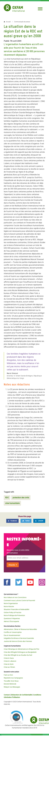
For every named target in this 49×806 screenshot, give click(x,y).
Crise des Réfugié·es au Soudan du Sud (18, 655)
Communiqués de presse (22, 22)
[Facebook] (12, 521)
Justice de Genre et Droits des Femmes (18, 641)
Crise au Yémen (9, 667)
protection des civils (21, 497)
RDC (7, 497)
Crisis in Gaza (9, 658)
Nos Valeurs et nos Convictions (15, 597)
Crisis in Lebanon (10, 661)
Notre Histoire (9, 606)
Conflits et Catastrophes (13, 632)
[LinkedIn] (39, 521)
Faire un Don (8, 675)
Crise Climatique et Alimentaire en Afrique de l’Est (21, 649)
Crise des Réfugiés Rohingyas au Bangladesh (20, 652)
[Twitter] (25, 521)
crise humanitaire (12, 503)
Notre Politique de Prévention (14, 615)
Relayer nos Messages (12, 687)
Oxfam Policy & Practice (12, 612)
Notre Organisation (11, 603)
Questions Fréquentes (12, 618)
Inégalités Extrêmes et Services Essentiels (19, 638)
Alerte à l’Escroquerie (11, 621)
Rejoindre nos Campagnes (13, 678)
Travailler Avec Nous (11, 681)
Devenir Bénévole (10, 684)
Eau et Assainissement (12, 635)
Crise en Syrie (8, 664)
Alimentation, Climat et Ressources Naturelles (20, 629)
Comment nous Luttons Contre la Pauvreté (19, 600)
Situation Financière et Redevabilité (16, 609)
